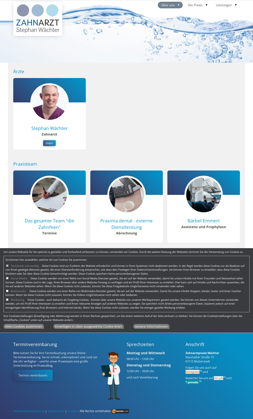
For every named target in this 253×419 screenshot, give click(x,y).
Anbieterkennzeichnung (29, 411)
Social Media (19, 278)
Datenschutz (56, 411)
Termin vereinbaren (32, 375)
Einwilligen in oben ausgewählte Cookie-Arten (88, 326)
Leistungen (224, 5)
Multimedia (18, 291)
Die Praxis (195, 5)
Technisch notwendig (25, 265)
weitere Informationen (151, 326)
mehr (49, 143)
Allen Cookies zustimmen (23, 326)
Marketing (17, 299)
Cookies (72, 411)
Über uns (168, 5)
